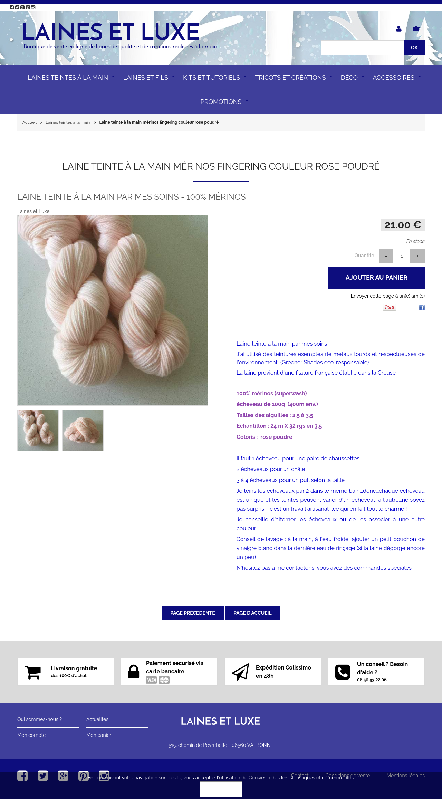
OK (221, 789)
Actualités (97, 719)
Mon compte (31, 735)
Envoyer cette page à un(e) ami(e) (388, 296)
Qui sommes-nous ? (39, 719)
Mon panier (99, 735)
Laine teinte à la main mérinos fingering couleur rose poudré (220, 166)
